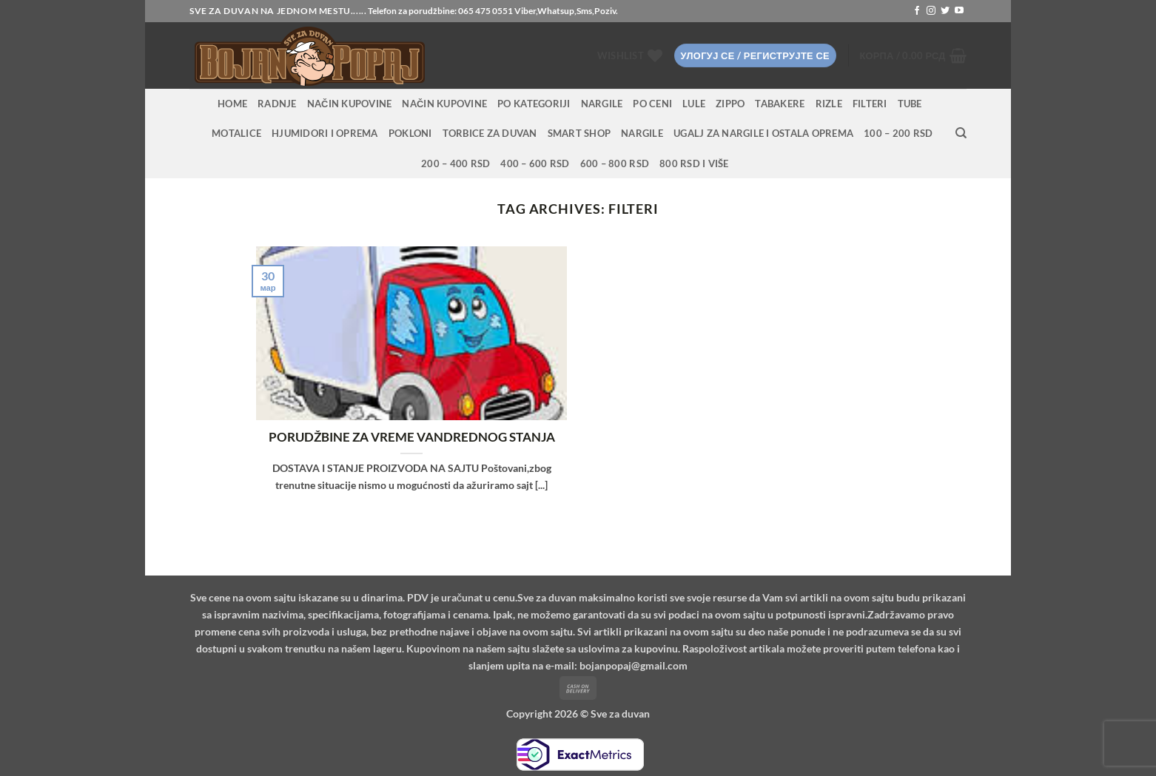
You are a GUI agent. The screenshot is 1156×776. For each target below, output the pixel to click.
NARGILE (602, 103)
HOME (232, 103)
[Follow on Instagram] (931, 11)
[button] (755, 56)
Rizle (829, 103)
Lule (693, 103)
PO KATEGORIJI (533, 103)
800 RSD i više (694, 163)
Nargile (642, 133)
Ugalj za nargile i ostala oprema (763, 133)
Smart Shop (579, 133)
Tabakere (779, 103)
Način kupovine (349, 103)
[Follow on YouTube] (959, 11)
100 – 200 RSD (898, 133)
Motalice (236, 133)
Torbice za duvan (490, 133)
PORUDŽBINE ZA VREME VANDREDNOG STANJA (412, 437)
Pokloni (410, 133)
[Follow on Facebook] (917, 11)
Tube (910, 103)
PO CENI (652, 103)
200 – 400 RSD (455, 163)
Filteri (870, 103)
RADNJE (277, 103)
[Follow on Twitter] (945, 11)
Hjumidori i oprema (325, 133)
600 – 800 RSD (614, 163)
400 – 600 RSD (534, 163)
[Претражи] (961, 133)
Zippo (730, 103)
